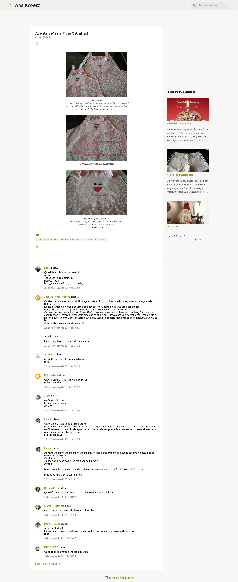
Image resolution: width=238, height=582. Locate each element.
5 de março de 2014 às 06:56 (60, 556)
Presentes (100, 240)
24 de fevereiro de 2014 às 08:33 (62, 366)
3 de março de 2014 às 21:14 (60, 515)
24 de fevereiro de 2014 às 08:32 (62, 345)
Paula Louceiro (52, 523)
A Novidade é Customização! (181, 175)
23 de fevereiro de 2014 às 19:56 (62, 327)
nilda (47, 267)
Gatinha (88, 240)
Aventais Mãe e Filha (71, 240)
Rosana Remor (52, 488)
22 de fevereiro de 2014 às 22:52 (62, 288)
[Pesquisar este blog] (213, 5)
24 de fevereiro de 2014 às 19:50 (62, 387)
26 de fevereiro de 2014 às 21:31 (62, 479)
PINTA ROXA (51, 547)
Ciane (47, 396)
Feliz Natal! (172, 226)
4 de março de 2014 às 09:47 (60, 538)
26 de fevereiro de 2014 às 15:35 (62, 439)
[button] (37, 43)
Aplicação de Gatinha (47, 240)
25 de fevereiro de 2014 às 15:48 (62, 410)
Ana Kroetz (27, 5)
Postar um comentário (47, 563)
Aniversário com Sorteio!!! (180, 123)
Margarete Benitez (54, 506)
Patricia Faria (51, 375)
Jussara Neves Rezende (57, 296)
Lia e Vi (48, 419)
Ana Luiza (49, 354)
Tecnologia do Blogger (119, 577)
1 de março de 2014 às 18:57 (60, 497)
